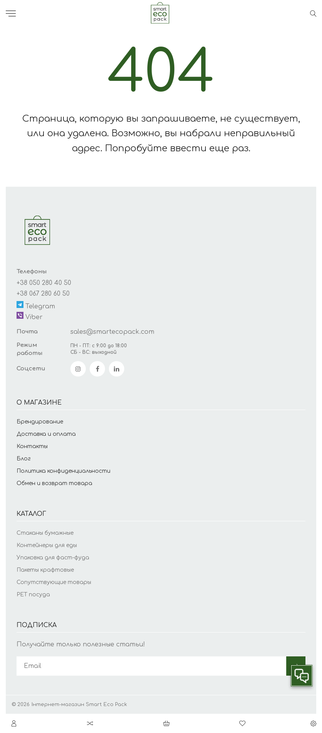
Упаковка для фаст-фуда (53, 558)
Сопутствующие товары (54, 582)
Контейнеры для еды (47, 545)
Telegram (36, 305)
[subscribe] (151, 666)
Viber (30, 316)
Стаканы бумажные (45, 533)
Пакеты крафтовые (45, 570)
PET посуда (33, 594)
